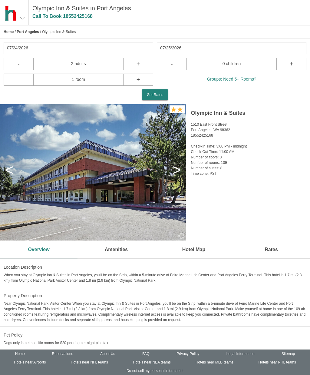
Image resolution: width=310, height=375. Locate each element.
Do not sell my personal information (155, 371)
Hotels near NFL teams (89, 362)
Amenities (116, 249)
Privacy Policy (188, 354)
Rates (271, 249)
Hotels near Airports (30, 362)
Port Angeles (28, 32)
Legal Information (240, 354)
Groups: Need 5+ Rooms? (231, 79)
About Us (107, 354)
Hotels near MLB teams (214, 362)
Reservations (62, 354)
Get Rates (155, 95)
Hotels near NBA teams (152, 362)
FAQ (146, 354)
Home (9, 32)
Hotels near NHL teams (277, 362)
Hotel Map (193, 249)
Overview (38, 249)
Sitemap (288, 354)
